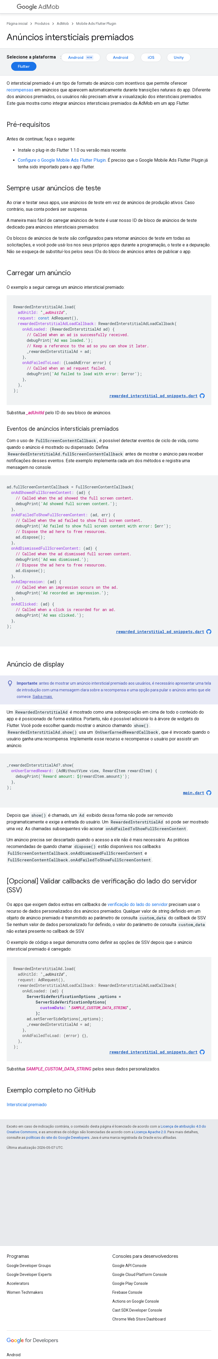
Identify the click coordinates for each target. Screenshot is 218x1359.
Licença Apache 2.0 (150, 1132)
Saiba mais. (43, 696)
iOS (151, 57)
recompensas (20, 90)
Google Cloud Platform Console (139, 1274)
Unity (179, 57)
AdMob (38, 7)
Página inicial (17, 23)
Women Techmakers (25, 1292)
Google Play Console (130, 1283)
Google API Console (129, 1265)
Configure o (62, 160)
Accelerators (18, 1283)
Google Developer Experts (29, 1274)
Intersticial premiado (27, 1104)
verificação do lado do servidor (138, 904)
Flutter (24, 66)
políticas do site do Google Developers (57, 1137)
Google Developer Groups (29, 1265)
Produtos (42, 23)
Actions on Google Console (135, 1301)
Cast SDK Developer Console (137, 1310)
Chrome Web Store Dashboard (139, 1319)
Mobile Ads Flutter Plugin (96, 23)
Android (80, 57)
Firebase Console (127, 1292)
